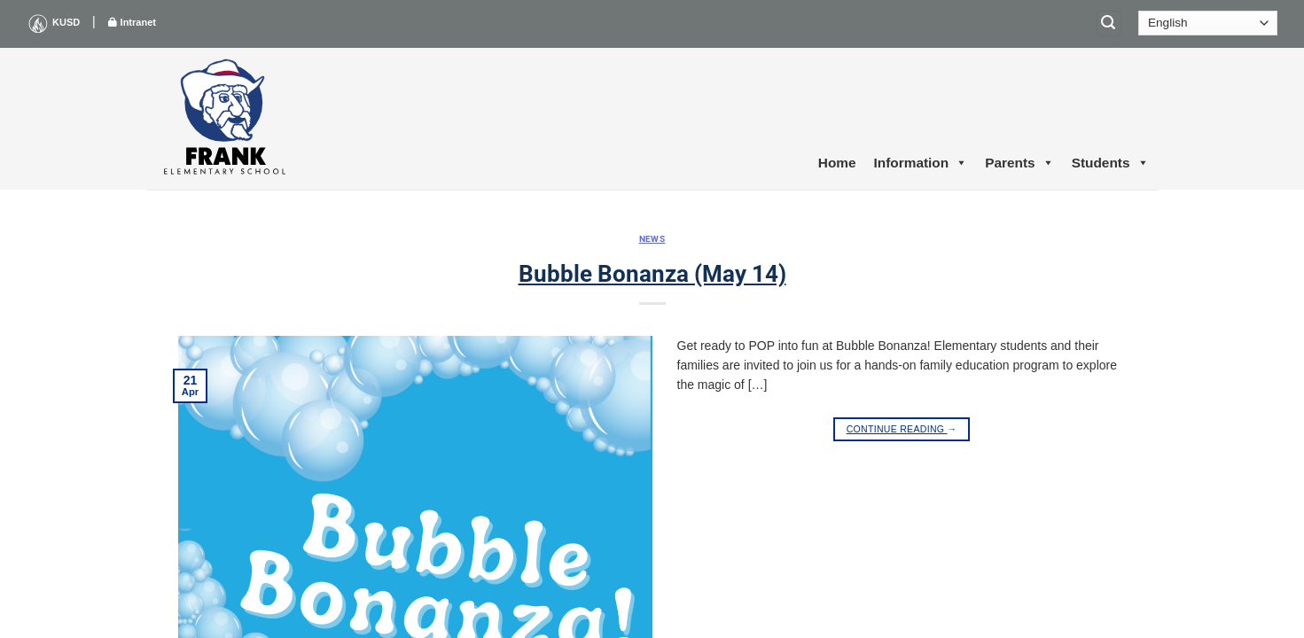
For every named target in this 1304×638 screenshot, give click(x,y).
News (652, 239)
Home (837, 162)
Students (1110, 163)
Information (921, 163)
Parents (1019, 163)
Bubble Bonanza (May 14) (652, 274)
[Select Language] (1207, 23)
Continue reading (902, 429)
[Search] (1109, 23)
